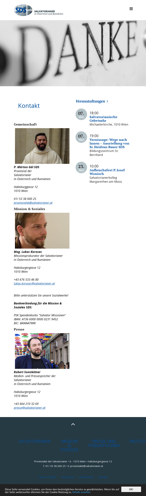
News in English (47, 477)
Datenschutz (86, 477)
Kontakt (102, 477)
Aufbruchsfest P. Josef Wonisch (107, 172)
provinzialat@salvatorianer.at (33, 203)
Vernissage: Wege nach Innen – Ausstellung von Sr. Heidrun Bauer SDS (109, 143)
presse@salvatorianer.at (29, 408)
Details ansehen (81, 492)
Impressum (67, 477)
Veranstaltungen (90, 101)
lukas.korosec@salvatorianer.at (34, 283)
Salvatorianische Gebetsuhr (103, 119)
